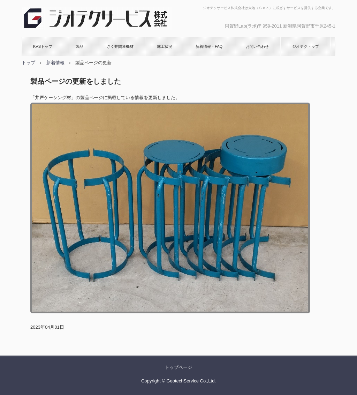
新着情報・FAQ (209, 46)
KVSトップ (42, 46)
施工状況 (164, 46)
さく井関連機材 (120, 46)
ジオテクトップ (305, 46)
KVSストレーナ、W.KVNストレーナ (97, 18)
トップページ (178, 367)
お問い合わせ (257, 46)
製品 (79, 46)
